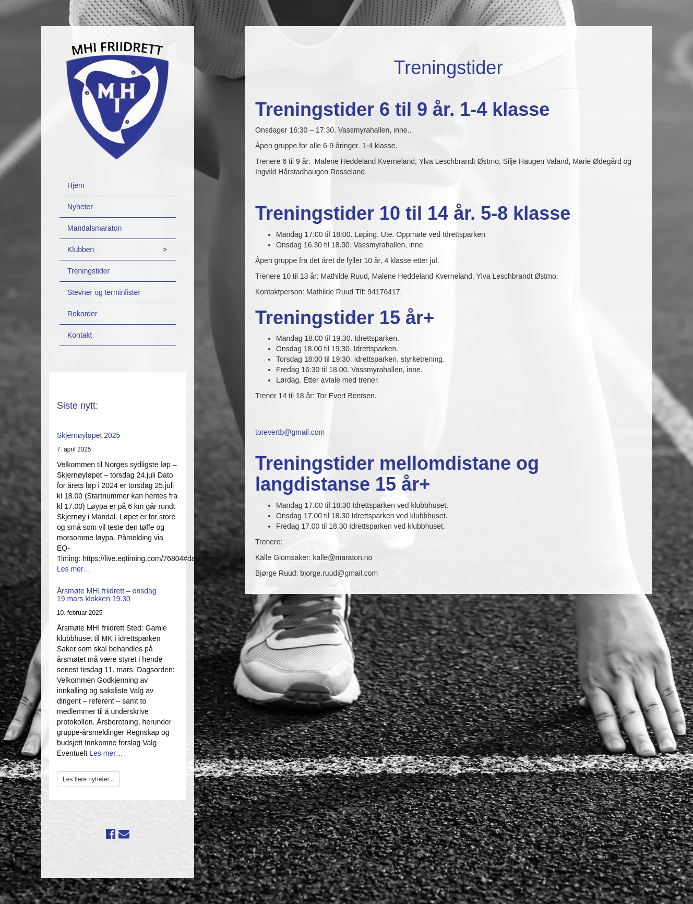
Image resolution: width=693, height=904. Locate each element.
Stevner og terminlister (103, 292)
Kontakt (79, 335)
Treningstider (88, 271)
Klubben (80, 249)
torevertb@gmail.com (290, 432)
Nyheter (80, 207)
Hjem (76, 185)
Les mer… (74, 569)
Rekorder (82, 314)
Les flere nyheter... (88, 779)
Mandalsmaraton (94, 228)
